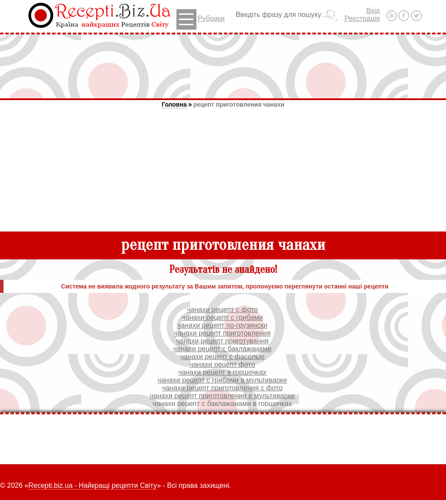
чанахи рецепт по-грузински (222, 325)
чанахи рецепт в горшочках (222, 372)
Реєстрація (362, 18)
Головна (174, 104)
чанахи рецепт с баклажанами (222, 348)
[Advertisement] (223, 66)
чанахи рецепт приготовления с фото (222, 388)
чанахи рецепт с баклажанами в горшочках (222, 403)
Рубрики (200, 19)
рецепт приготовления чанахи (238, 104)
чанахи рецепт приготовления (222, 333)
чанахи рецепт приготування (222, 341)
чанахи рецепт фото (222, 364)
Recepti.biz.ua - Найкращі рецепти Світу (92, 485)
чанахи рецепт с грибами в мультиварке (222, 380)
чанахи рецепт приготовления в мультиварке (222, 395)
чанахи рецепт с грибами (222, 317)
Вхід (373, 10)
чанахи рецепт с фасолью (222, 356)
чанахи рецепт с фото (222, 309)
